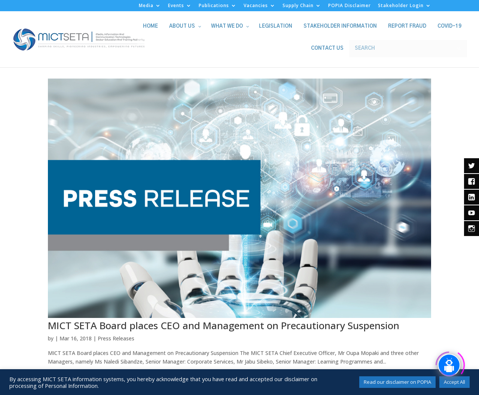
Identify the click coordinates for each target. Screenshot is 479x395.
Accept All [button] (454, 382)
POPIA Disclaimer (349, 6)
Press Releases (116, 338)
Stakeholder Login (401, 6)
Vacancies (256, 6)
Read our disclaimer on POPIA (397, 382)
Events (176, 6)
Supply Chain (298, 6)
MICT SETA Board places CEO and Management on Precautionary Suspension (223, 325)
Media (146, 6)
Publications (214, 6)
